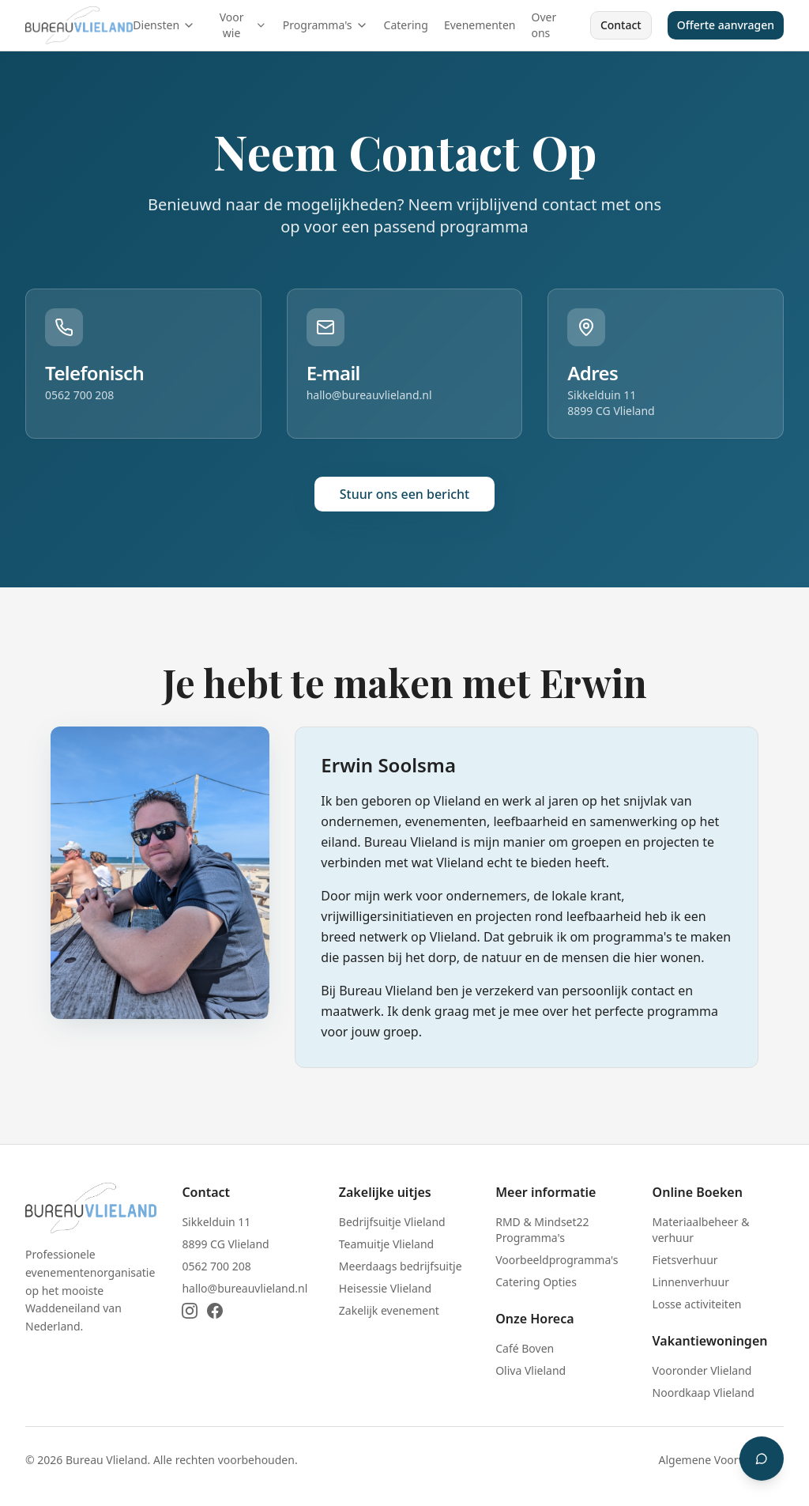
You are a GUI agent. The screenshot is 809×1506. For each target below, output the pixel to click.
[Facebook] (215, 1311)
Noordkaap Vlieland (703, 1392)
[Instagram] (190, 1311)
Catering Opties (536, 1281)
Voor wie (243, 24)
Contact (621, 24)
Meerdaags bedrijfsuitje (400, 1266)
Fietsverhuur (685, 1259)
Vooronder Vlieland (702, 1370)
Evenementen (480, 24)
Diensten (164, 24)
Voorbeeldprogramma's (556, 1259)
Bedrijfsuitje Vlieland (392, 1221)
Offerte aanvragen (725, 24)
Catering (406, 24)
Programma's (325, 24)
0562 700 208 (79, 394)
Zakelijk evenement (389, 1310)
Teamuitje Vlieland (386, 1243)
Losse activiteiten (697, 1304)
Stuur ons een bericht (404, 494)
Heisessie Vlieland (385, 1288)
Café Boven (524, 1348)
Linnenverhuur (691, 1281)
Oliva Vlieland (530, 1370)
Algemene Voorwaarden (721, 1459)
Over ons (543, 24)
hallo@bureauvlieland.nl (369, 394)
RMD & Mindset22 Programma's (542, 1229)
